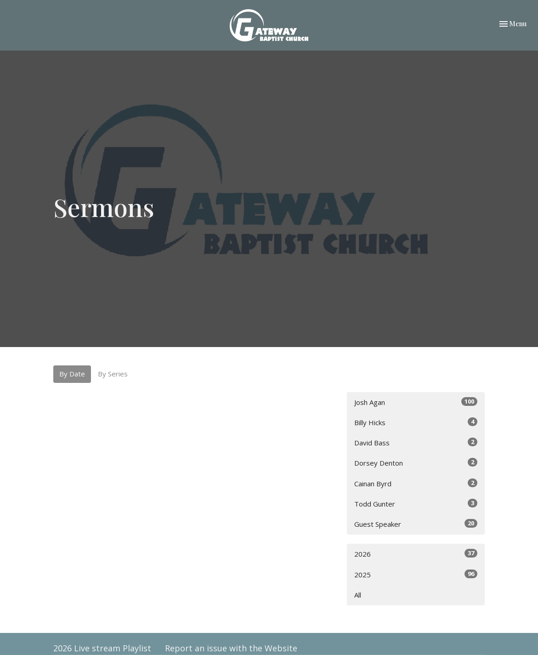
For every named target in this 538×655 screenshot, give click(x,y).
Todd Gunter (415, 503)
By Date (72, 373)
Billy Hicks (415, 422)
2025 (415, 574)
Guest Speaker (415, 524)
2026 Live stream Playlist (102, 648)
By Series (113, 373)
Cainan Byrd (415, 483)
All (357, 594)
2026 (415, 553)
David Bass (415, 442)
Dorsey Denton (415, 462)
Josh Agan (415, 402)
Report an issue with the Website (231, 648)
